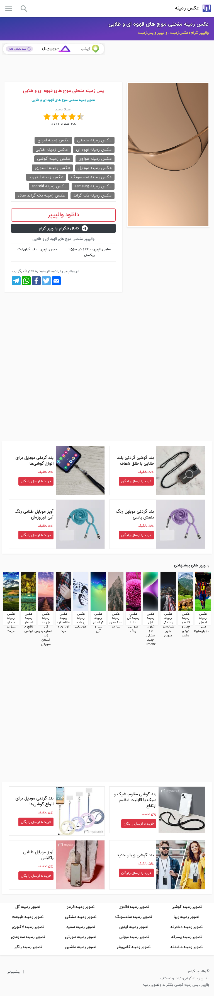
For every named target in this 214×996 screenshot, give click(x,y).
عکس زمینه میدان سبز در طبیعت (11, 622)
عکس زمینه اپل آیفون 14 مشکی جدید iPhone (151, 629)
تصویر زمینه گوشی (186, 906)
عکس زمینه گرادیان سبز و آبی (98, 622)
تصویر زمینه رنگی (27, 946)
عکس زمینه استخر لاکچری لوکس (28, 622)
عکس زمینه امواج (53, 140)
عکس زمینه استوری (52, 167)
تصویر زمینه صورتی (80, 936)
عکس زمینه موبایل (95, 167)
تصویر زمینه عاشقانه (186, 946)
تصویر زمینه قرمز (80, 906)
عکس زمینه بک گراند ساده (41, 195)
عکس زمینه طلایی (51, 149)
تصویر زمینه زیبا (186, 916)
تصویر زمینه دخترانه (186, 926)
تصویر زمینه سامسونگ (133, 916)
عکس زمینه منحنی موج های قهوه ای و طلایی (158, 24)
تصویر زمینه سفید (80, 926)
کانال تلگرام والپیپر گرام (63, 228)
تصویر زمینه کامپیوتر (133, 946)
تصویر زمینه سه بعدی (28, 936)
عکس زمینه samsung (93, 186)
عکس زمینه (187, 8)
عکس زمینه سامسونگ (91, 177)
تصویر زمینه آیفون (133, 926)
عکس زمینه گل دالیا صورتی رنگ (133, 622)
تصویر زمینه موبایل (133, 936)
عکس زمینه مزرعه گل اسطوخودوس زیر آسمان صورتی (43, 629)
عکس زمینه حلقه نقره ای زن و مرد (63, 622)
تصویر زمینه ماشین (80, 946)
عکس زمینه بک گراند (92, 195)
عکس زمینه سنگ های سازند (116, 620)
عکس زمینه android (49, 186)
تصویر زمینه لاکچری (27, 926)
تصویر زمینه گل (27, 906)
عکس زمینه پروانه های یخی (80, 620)
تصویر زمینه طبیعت (27, 916)
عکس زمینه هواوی (95, 158)
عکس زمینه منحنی (94, 140)
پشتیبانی (13, 971)
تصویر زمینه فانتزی (133, 906)
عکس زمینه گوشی (53, 158)
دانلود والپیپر (63, 215)
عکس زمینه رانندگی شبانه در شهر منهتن (168, 624)
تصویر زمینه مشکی (80, 916)
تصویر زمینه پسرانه (186, 936)
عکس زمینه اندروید (46, 177)
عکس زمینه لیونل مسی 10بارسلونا (202, 622)
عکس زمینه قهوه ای (94, 149)
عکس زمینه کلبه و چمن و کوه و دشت (185, 624)
